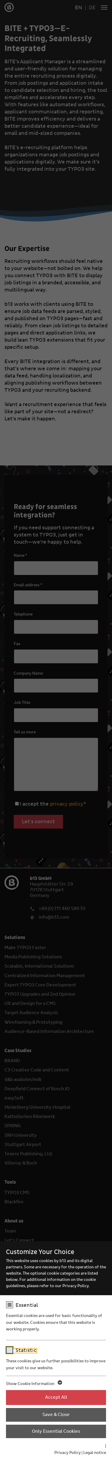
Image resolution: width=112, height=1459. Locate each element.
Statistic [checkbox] (26, 1350)
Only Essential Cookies (56, 1431)
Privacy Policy (67, 1453)
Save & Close (56, 1414)
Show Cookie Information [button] (33, 1384)
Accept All (56, 1397)
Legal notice (94, 1453)
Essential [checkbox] (27, 1305)
